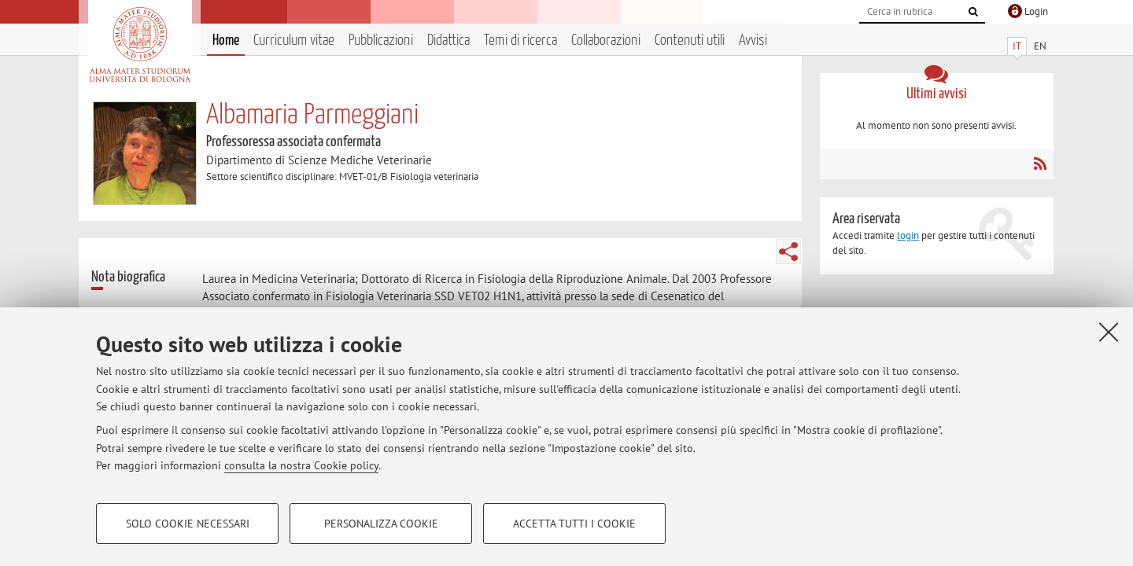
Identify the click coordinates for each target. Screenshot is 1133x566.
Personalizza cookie (381, 523)
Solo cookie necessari (187, 523)
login (908, 235)
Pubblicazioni (381, 40)
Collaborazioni (605, 40)
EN (1040, 46)
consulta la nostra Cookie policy (301, 465)
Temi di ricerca (520, 40)
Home (225, 40)
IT (1017, 46)
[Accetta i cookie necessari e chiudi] (1108, 331)
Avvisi (753, 40)
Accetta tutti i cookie (574, 523)
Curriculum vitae (293, 40)
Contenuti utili (690, 40)
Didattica (448, 40)
